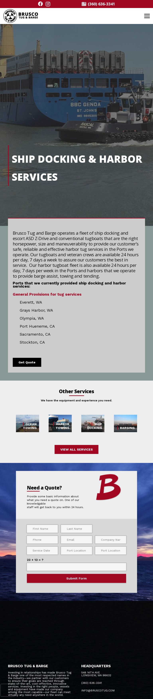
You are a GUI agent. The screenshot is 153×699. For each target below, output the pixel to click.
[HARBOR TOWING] (60, 423)
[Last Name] (76, 528)
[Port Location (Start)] (76, 550)
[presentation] (8, 690)
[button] (147, 16)
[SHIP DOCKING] (92, 423)
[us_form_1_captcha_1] (76, 567)
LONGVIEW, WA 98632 (96, 675)
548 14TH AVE (90, 672)
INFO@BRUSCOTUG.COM (98, 690)
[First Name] (42, 528)
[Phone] (42, 539)
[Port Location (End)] (110, 550)
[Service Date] (42, 550)
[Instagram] (48, 4)
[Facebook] (40, 3)
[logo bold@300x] (20, 16)
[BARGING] (125, 423)
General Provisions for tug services (47, 294)
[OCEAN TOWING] (27, 423)
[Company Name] (110, 539)
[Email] (76, 539)
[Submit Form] (76, 578)
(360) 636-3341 (91, 682)
